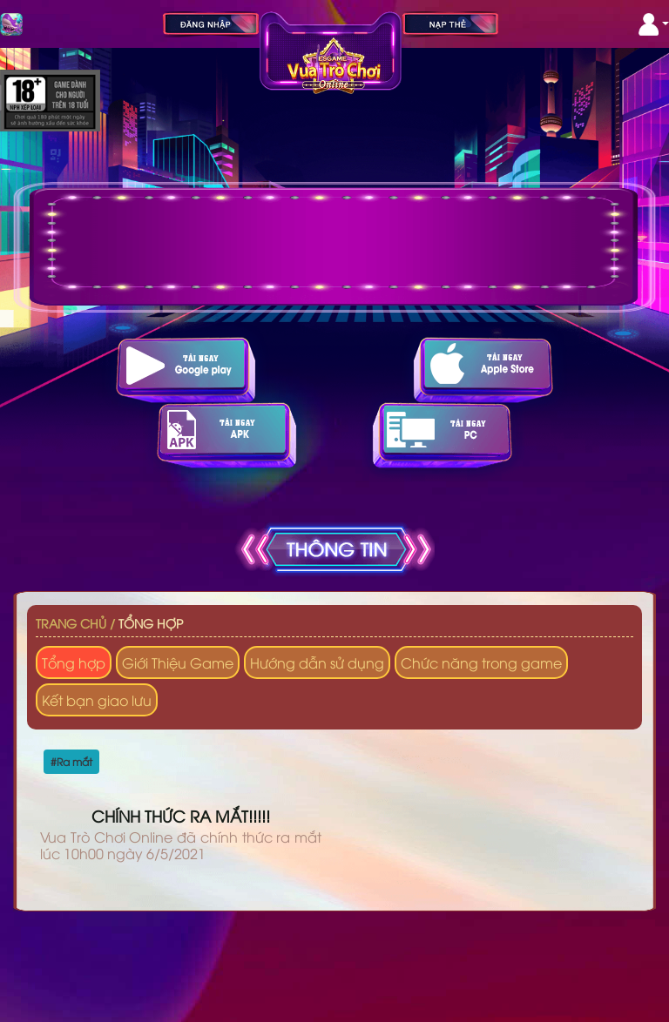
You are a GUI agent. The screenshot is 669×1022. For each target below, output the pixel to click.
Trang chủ (71, 623)
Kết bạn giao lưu (97, 699)
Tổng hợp (150, 623)
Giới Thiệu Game (177, 662)
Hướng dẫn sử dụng (317, 662)
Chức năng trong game (481, 662)
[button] (654, 24)
